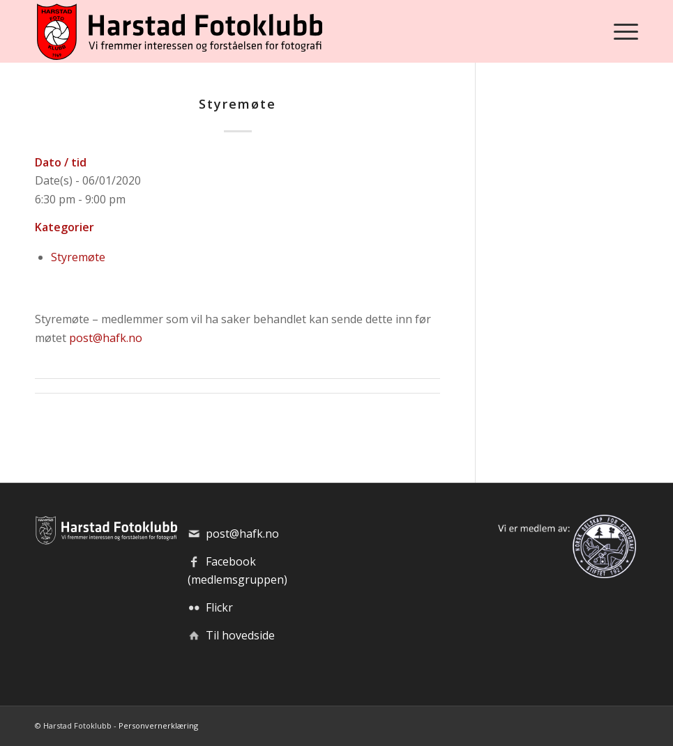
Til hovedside (240, 635)
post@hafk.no (105, 337)
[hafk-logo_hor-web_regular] (178, 31)
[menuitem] (622, 31)
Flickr (219, 607)
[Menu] (622, 31)
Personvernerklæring (158, 725)
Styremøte (78, 257)
